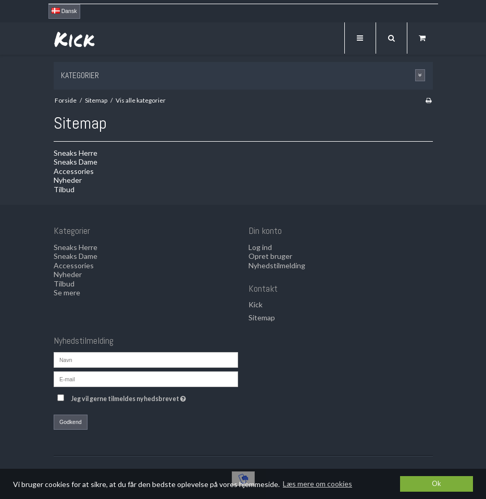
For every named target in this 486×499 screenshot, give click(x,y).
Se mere (67, 292)
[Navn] (146, 359)
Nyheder (68, 180)
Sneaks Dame (75, 161)
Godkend (70, 422)
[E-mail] (146, 378)
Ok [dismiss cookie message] (436, 484)
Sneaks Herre (75, 152)
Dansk (64, 11)
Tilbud (64, 189)
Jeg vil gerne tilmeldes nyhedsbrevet (154, 397)
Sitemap (261, 317)
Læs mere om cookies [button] (317, 483)
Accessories (74, 171)
